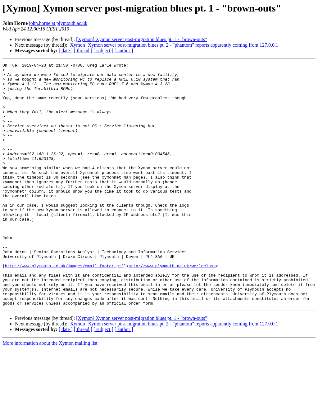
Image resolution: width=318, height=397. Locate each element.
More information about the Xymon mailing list (50, 391)
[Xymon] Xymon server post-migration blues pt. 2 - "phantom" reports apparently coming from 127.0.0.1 (173, 45)
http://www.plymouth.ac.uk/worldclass (172, 307)
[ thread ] (83, 50)
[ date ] (66, 50)
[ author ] (124, 50)
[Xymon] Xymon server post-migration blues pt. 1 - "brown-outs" (141, 39)
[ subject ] (103, 50)
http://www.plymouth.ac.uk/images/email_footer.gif (64, 307)
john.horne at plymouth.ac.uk (58, 23)
